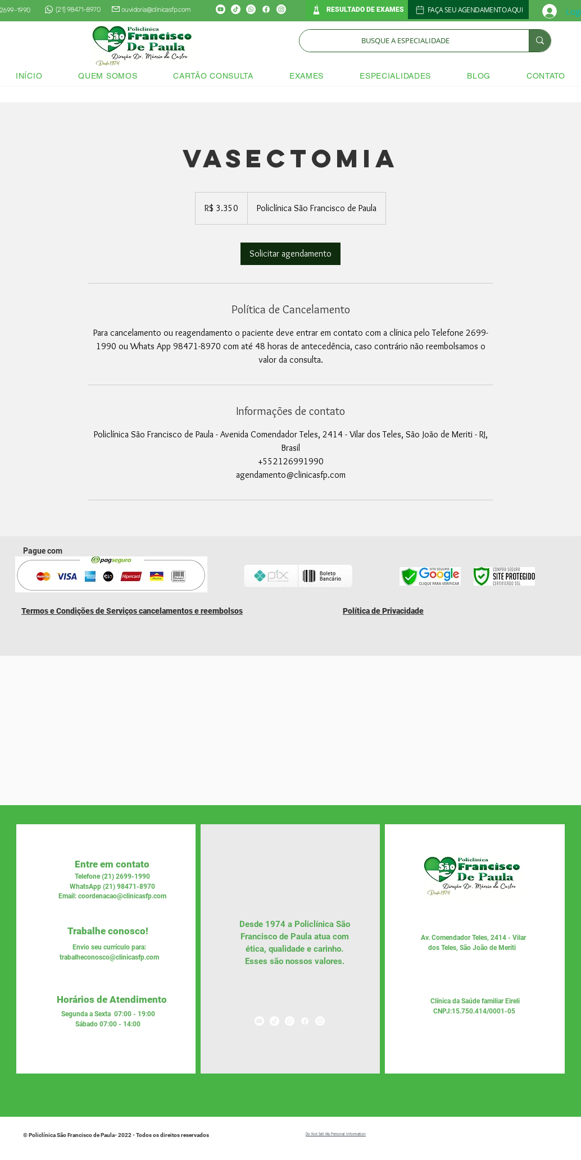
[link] (290, 254)
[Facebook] (266, 9)
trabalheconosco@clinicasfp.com (109, 957)
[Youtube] (220, 9)
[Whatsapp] (251, 9)
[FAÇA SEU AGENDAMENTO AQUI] (468, 9)
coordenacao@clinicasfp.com (122, 896)
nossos (297, 961)
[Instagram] (281, 9)
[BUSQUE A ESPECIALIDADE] (405, 41)
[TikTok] (235, 9)
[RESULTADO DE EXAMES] (357, 9)
